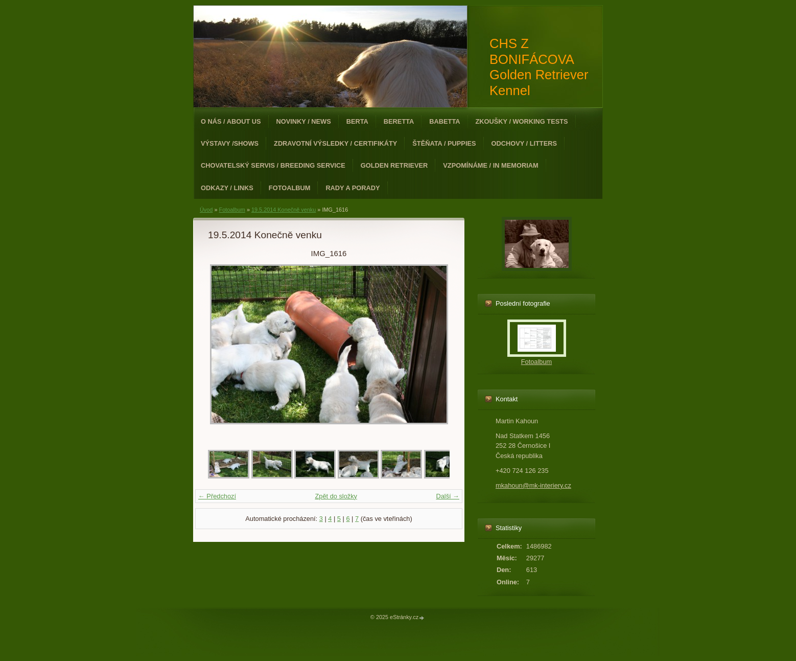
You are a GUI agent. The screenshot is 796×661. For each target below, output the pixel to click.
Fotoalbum (290, 188)
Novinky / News (303, 121)
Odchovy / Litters (524, 143)
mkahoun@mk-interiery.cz (533, 485)
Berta (357, 121)
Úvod (206, 210)
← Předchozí (217, 496)
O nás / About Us (231, 121)
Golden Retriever (394, 165)
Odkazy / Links (227, 188)
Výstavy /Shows (230, 143)
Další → (447, 496)
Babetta (444, 121)
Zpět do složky (336, 496)
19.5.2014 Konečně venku (283, 210)
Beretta (399, 121)
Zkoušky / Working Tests (522, 121)
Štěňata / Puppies (444, 143)
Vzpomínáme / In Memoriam (490, 165)
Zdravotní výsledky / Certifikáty (335, 143)
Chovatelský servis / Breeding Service (273, 165)
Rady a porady (352, 188)
